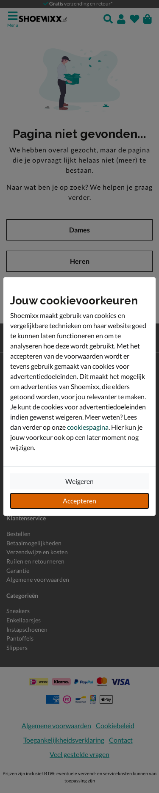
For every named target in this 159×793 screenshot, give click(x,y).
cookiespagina (88, 427)
